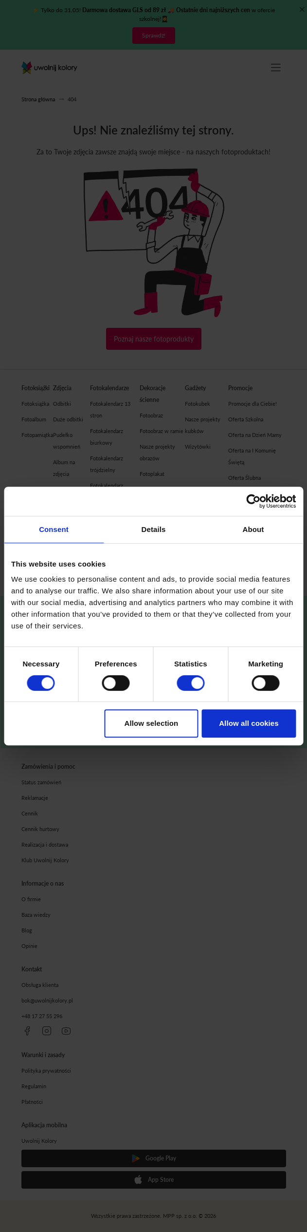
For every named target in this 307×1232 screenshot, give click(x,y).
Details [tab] (154, 529)
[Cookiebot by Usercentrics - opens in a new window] (253, 501)
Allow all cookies (249, 723)
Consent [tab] (54, 529)
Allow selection (152, 723)
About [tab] (253, 529)
